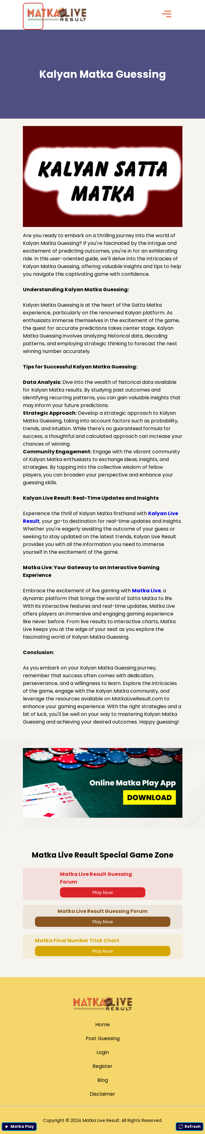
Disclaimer (102, 1094)
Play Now (102, 892)
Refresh (189, 1126)
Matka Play (19, 1126)
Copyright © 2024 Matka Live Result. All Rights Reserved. (102, 1120)
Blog (102, 1080)
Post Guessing (103, 1038)
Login (102, 1052)
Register (102, 1066)
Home (102, 1024)
